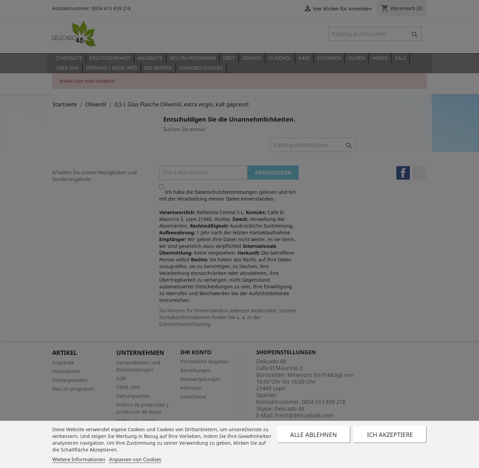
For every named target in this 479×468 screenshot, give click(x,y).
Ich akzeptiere (390, 435)
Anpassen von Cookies (135, 459)
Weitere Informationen (78, 459)
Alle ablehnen (313, 435)
